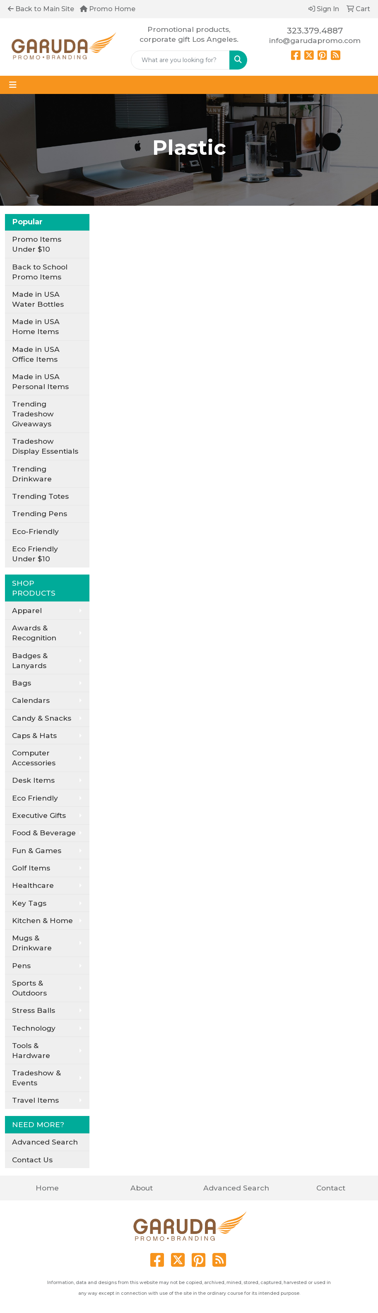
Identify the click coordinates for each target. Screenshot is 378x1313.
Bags (21, 682)
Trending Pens (39, 513)
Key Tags (29, 903)
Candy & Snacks (41, 718)
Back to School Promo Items (39, 271)
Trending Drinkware (32, 473)
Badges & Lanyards (30, 660)
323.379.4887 (315, 31)
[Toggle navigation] (13, 85)
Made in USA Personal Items (40, 381)
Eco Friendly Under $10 (35, 553)
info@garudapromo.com (315, 40)
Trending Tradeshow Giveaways (33, 413)
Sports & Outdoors (29, 988)
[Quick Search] (180, 60)
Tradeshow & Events (36, 1077)
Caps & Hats (34, 735)
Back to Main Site (41, 9)
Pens (21, 965)
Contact (330, 1187)
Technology (33, 1028)
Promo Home (107, 9)
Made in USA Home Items (36, 326)
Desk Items (33, 780)
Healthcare (33, 885)
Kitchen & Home (42, 920)
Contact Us (32, 1159)
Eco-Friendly (35, 531)
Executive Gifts (39, 815)
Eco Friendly (35, 798)
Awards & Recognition (34, 632)
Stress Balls (33, 1010)
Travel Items (35, 1100)
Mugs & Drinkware (32, 942)
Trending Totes (40, 496)
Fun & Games (36, 850)
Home (47, 1187)
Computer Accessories (33, 757)
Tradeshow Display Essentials (45, 446)
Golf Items (31, 867)
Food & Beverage (44, 832)
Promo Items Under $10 (36, 244)
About (141, 1187)
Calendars (31, 700)
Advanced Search (45, 1141)
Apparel (27, 610)
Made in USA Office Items (36, 354)
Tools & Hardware (31, 1050)
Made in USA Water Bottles (38, 299)
